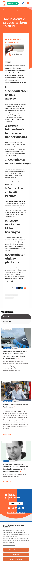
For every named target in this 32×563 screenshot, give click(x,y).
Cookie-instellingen (16, 559)
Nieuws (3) (6, 317)
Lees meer (7, 375)
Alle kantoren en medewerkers (16, 512)
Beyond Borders (9, 298)
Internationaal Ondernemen (12, 295)
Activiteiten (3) (7, 321)
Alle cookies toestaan (16, 550)
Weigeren (16, 554)
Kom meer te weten (9, 545)
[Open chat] (23, 3)
